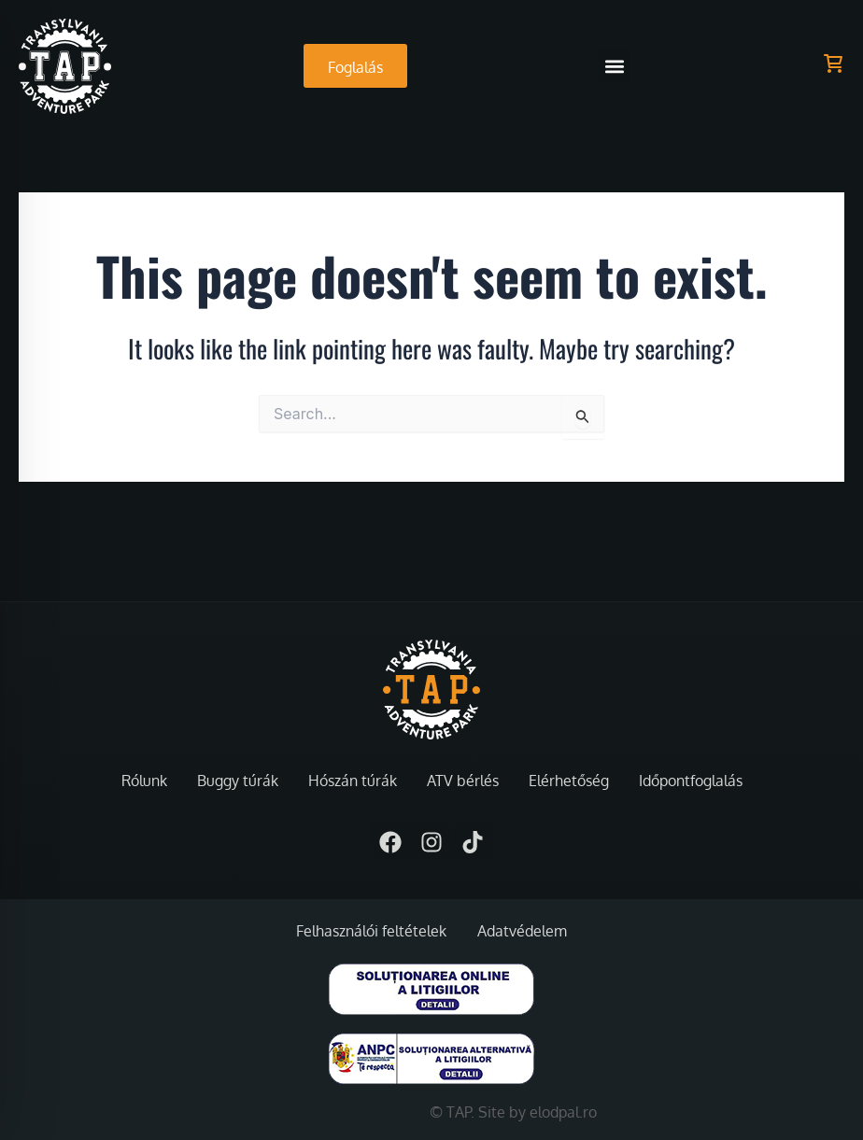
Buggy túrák (237, 780)
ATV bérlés (463, 780)
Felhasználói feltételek (371, 931)
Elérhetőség (569, 780)
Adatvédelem (522, 931)
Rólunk (144, 780)
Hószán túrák (352, 780)
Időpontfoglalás (691, 780)
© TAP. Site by (480, 1112)
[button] (614, 65)
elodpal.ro (563, 1112)
